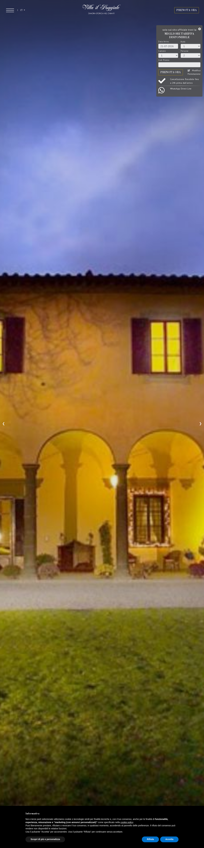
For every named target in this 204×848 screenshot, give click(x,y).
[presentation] (3, 423)
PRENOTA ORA (186, 10)
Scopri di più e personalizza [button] (45, 839)
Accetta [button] (169, 839)
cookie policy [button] (126, 822)
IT (21, 10)
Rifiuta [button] (150, 839)
